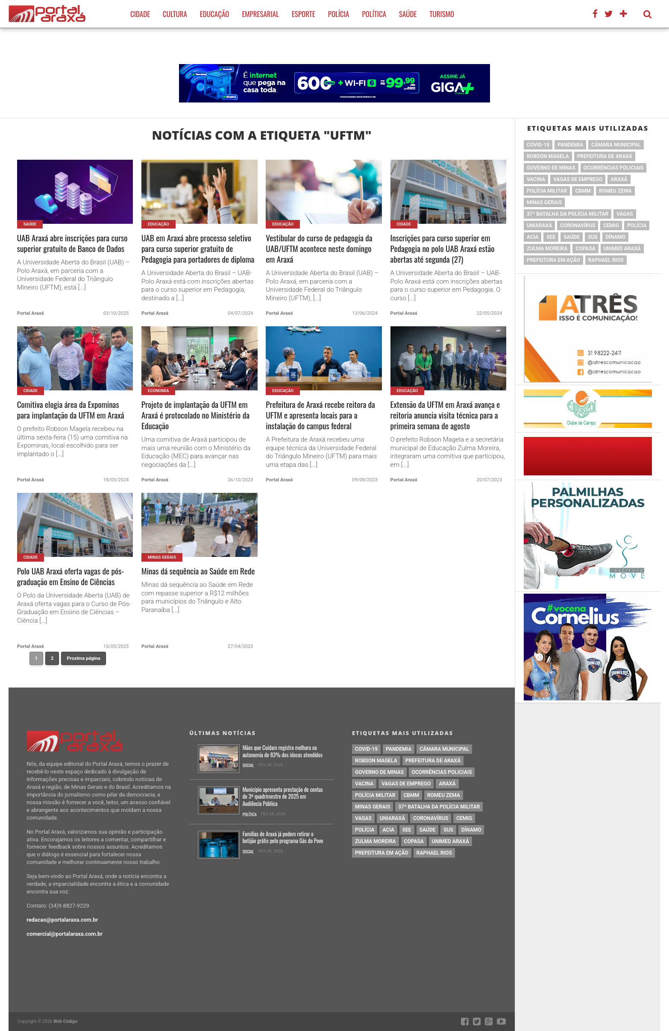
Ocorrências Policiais (614, 168)
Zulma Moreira (547, 249)
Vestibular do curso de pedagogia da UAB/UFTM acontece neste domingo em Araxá (319, 249)
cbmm (582, 191)
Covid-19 (538, 145)
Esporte (303, 14)
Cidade (140, 14)
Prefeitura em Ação (553, 260)
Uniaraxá (539, 225)
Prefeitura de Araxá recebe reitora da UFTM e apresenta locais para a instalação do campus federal (320, 415)
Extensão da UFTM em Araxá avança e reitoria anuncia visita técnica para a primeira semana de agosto (445, 415)
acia (532, 237)
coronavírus (577, 225)
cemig (611, 225)
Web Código (65, 1021)
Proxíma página (83, 658)
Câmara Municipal (616, 145)
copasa (585, 249)
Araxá (618, 179)
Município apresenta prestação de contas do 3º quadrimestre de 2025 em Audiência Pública (283, 797)
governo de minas (551, 168)
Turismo (441, 14)
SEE (550, 237)
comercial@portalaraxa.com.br (64, 934)
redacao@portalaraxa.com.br (62, 920)
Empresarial (260, 14)
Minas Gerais (544, 202)
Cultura (175, 14)
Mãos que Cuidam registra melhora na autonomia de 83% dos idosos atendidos (283, 751)
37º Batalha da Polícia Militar (567, 214)
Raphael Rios (606, 260)
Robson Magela (548, 156)
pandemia (570, 145)
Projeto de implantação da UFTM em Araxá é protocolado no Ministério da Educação (195, 415)
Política (374, 14)
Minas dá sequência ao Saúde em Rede (198, 571)
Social (248, 765)
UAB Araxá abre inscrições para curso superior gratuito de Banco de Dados (72, 243)
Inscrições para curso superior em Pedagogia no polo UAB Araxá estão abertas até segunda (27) (442, 249)
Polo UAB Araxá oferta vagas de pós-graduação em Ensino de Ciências (70, 576)
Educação (214, 14)
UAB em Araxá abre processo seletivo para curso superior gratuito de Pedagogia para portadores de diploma (197, 249)
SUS (593, 237)
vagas (624, 214)
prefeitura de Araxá (604, 156)
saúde (571, 237)
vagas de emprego (577, 179)
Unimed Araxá (622, 249)
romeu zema (615, 191)
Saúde (408, 14)
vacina (536, 179)
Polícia (338, 14)
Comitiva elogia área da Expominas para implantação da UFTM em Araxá (70, 410)
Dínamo (615, 237)
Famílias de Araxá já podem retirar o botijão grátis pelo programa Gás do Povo (283, 838)
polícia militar (547, 191)
